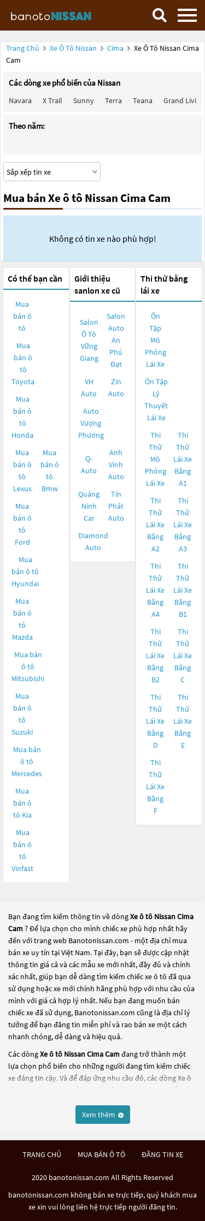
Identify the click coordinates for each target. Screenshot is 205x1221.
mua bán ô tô (101, 1154)
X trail (52, 100)
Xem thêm (103, 1114)
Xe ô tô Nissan (73, 48)
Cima (116, 48)
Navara (20, 100)
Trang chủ (22, 48)
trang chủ (41, 1154)
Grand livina (183, 100)
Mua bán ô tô (22, 316)
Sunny (83, 100)
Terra (113, 100)
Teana (143, 100)
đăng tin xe (162, 1154)
